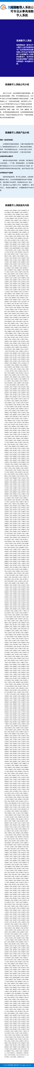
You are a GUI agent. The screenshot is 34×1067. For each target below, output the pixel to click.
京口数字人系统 (25, 412)
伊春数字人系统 (10, 347)
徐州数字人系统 (8, 1001)
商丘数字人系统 (8, 210)
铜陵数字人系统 (22, 238)
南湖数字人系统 (25, 561)
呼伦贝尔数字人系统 (13, 351)
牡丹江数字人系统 (11, 959)
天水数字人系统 (16, 807)
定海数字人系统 (8, 559)
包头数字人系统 (10, 539)
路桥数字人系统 (25, 515)
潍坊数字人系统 (25, 357)
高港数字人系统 (23, 408)
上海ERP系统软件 (10, 1053)
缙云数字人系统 (24, 476)
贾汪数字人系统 (8, 343)
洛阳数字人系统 (16, 724)
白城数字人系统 (18, 347)
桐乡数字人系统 (8, 341)
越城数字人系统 (8, 561)
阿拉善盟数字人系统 (17, 232)
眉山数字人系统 (21, 616)
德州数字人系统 (11, 224)
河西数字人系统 (16, 531)
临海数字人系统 (14, 311)
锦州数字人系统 (19, 878)
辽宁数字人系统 (8, 628)
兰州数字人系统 (22, 648)
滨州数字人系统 (13, 238)
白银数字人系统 (8, 458)
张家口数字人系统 (16, 874)
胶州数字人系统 (8, 918)
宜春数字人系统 (16, 301)
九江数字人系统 (11, 468)
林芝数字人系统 (16, 454)
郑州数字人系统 (16, 585)
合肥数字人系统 (25, 595)
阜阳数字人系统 (19, 468)
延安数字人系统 (19, 842)
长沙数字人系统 (8, 587)
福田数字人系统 (25, 553)
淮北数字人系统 (8, 549)
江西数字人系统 (10, 303)
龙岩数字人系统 (16, 757)
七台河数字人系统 (9, 291)
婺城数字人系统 (25, 559)
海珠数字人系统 (8, 513)
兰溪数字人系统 (16, 856)
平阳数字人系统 (8, 287)
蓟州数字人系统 (8, 266)
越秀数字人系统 (8, 555)
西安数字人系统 (10, 579)
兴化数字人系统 (25, 484)
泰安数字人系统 (8, 301)
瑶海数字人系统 (15, 476)
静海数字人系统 (8, 246)
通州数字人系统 (16, 527)
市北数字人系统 (16, 513)
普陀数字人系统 (16, 396)
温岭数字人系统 (16, 285)
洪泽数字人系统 (25, 486)
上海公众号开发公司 (21, 1055)
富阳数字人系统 (16, 287)
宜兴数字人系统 (25, 343)
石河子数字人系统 (9, 934)
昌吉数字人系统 (18, 418)
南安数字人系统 (8, 987)
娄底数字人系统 (14, 274)
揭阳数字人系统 (13, 618)
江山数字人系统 (25, 478)
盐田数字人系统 (16, 753)
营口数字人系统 (10, 319)
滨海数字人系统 (16, 343)
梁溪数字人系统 (19, 656)
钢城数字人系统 (25, 262)
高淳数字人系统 (25, 244)
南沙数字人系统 (25, 281)
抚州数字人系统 (24, 276)
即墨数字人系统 (16, 890)
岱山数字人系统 (8, 517)
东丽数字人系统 (18, 379)
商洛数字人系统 (10, 957)
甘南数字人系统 (16, 597)
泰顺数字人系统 (13, 228)
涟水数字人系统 (25, 448)
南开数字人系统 (25, 492)
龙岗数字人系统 (10, 365)
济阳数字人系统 (13, 309)
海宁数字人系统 (13, 371)
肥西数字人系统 (19, 367)
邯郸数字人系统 (25, 460)
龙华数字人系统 (13, 335)
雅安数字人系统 (25, 607)
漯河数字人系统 (8, 975)
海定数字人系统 (13, 472)
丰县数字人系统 (25, 565)
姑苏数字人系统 (8, 492)
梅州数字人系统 (21, 236)
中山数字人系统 (18, 613)
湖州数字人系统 (8, 432)
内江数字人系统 (13, 272)
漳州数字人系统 (25, 430)
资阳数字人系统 (10, 993)
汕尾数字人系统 (18, 220)
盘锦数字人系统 (25, 246)
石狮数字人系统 (25, 278)
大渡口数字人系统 (17, 862)
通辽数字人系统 (16, 805)
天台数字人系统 (19, 402)
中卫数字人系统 (19, 420)
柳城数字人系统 (18, 212)
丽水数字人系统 (16, 258)
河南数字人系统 (8, 607)
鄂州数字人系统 (25, 389)
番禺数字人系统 (21, 307)
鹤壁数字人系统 (16, 389)
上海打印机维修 (11, 1055)
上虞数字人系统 (16, 480)
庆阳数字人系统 (18, 268)
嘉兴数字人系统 (12, 470)
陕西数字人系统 (8, 626)
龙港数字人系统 (16, 341)
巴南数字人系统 (8, 920)
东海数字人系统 (15, 410)
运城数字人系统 (21, 270)
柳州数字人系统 (8, 505)
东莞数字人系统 (25, 609)
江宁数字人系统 (8, 289)
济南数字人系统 (16, 589)
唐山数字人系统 (22, 686)
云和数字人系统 (16, 858)
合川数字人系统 (8, 599)
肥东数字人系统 (16, 825)
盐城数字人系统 (16, 279)
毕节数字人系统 (14, 424)
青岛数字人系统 (14, 547)
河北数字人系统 (22, 618)
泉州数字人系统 (16, 591)
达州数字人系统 (25, 603)
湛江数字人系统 (16, 357)
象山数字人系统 (22, 406)
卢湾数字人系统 (21, 333)
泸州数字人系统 (16, 387)
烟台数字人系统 (8, 392)
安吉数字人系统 (25, 480)
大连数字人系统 (21, 692)
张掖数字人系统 (19, 349)
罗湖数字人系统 (25, 511)
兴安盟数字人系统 (11, 270)
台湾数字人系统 (16, 266)
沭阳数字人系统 (16, 484)
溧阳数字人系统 (16, 377)
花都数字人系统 (22, 335)
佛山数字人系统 (16, 428)
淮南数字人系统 (25, 392)
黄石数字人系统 (21, 543)
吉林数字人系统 (16, 628)
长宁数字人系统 (25, 432)
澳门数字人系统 (25, 289)
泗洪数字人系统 (14, 408)
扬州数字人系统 (11, 305)
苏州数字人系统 (25, 551)
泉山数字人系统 (13, 817)
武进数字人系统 (8, 529)
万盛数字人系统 (8, 609)
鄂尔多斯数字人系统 (14, 385)
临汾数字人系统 (14, 295)
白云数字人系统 (16, 827)
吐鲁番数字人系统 (17, 496)
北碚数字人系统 (8, 281)
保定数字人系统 (8, 387)
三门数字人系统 (12, 369)
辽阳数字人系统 (10, 268)
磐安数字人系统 (12, 404)
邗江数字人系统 (10, 569)
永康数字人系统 (25, 285)
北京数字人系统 (8, 595)
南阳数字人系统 (21, 216)
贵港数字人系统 (16, 299)
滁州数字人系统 (16, 359)
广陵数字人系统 (8, 527)
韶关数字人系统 (25, 390)
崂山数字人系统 (16, 789)
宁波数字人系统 (25, 549)
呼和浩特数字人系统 (12, 581)
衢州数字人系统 (16, 894)
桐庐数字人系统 (22, 228)
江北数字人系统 (16, 511)
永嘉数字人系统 (8, 914)
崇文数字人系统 (8, 434)
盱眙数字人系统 (24, 410)
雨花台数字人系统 (9, 379)
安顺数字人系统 (16, 462)
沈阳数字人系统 (16, 650)
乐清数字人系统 (22, 371)
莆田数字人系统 (25, 359)
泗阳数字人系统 (15, 446)
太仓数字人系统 (8, 315)
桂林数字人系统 (8, 428)
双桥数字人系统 (8, 605)
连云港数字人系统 (15, 240)
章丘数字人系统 (14, 337)
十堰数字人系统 (15, 503)
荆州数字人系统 (24, 297)
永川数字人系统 (16, 260)
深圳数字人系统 (18, 680)
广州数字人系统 (8, 589)
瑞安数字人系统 (13, 406)
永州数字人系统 (8, 991)
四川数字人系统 (12, 616)
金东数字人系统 (25, 517)
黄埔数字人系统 (18, 365)
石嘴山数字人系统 (23, 688)
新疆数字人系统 (25, 626)
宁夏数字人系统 (8, 624)
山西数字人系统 (23, 620)
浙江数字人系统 (25, 394)
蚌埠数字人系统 (16, 430)
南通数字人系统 (12, 333)
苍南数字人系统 (8, 264)
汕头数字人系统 (18, 466)
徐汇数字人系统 (16, 755)
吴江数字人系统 (16, 452)
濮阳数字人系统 (15, 297)
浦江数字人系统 (16, 785)
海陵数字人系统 (24, 446)
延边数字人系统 (15, 908)
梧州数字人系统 (16, 390)
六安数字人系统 (16, 896)
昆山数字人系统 (25, 361)
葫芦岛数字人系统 (22, 218)
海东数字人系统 (16, 537)
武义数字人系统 (8, 480)
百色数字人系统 (23, 274)
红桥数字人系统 (25, 414)
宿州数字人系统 (8, 591)
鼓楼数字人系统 (12, 573)
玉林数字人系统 (18, 327)
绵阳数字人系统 (18, 726)
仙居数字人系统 (12, 440)
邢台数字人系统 (21, 422)
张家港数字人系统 (9, 345)
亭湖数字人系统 (21, 658)
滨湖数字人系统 (25, 527)
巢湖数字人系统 (25, 283)
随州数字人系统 (19, 234)
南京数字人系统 (25, 593)
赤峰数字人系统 (8, 460)
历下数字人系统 (25, 513)
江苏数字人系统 (16, 434)
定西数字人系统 (8, 248)
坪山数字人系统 (12, 307)
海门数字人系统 (25, 488)
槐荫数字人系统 (16, 751)
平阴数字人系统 (25, 242)
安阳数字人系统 (14, 801)
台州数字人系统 (8, 279)
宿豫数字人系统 (8, 523)
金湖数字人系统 (15, 375)
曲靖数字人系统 (21, 684)
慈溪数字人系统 (16, 521)
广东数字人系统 (23, 254)
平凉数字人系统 (14, 906)
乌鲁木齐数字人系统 (17, 577)
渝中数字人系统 (16, 553)
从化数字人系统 (8, 262)
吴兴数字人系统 (22, 442)
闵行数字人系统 (25, 509)
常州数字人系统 (21, 470)
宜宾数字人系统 (25, 1005)
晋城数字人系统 (8, 977)
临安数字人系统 (16, 264)
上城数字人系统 (25, 563)
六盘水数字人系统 (14, 502)
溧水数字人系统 (25, 264)
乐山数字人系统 (21, 250)
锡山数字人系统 (16, 450)
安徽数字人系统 (11, 331)
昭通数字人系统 (25, 462)
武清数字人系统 (25, 597)
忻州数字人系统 (24, 385)
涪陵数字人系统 (8, 242)
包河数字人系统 (8, 557)
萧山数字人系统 (25, 341)
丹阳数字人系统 (19, 571)
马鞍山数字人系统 (9, 924)
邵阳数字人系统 (24, 426)
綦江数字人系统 (16, 624)
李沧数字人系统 (10, 400)
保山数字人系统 (23, 424)
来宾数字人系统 (10, 466)
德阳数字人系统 (16, 353)
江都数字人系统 (16, 488)
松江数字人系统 (16, 599)
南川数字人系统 (10, 613)
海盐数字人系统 (16, 783)
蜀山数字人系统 (8, 515)
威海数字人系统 (15, 276)
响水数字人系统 (24, 313)
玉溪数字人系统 (23, 502)
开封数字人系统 (12, 543)
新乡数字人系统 (8, 355)
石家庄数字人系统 (17, 644)
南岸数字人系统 (22, 472)
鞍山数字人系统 (8, 496)
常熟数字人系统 (8, 414)
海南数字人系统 (8, 1003)
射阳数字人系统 (8, 412)
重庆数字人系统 (11, 541)
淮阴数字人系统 (16, 525)
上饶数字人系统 (15, 256)
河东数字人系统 (8, 454)
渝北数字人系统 (16, 892)
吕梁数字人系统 (23, 351)
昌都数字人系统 (8, 494)
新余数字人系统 (8, 430)
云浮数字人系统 (14, 620)
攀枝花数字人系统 (16, 803)
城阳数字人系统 (16, 860)
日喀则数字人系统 (24, 694)
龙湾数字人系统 (8, 521)
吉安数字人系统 (18, 329)
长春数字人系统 (23, 575)
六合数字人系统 (16, 315)
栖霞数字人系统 (16, 414)
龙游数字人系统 (21, 440)
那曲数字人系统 (22, 846)
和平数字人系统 (21, 573)
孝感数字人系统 (24, 325)
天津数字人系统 (16, 595)
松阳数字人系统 (11, 402)
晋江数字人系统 (8, 258)
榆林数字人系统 (11, 321)
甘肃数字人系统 (16, 626)
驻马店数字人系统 (9, 611)
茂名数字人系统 (8, 951)
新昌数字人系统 (13, 442)
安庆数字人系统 (8, 278)
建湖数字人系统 (8, 450)
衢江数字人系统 (16, 517)
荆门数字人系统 (16, 355)
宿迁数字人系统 (25, 599)
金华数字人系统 (16, 361)
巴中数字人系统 (11, 614)
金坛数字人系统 (11, 571)
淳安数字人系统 (12, 216)
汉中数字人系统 (19, 876)
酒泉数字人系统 (11, 293)
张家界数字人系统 (9, 327)
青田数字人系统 (16, 515)
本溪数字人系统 (10, 418)
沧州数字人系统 (23, 295)
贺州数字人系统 (8, 357)
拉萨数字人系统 (18, 652)
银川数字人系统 (21, 646)
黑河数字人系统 (16, 246)
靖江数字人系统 (16, 565)
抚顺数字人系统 (16, 456)
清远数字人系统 (25, 605)
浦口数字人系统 (18, 345)
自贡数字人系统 (8, 462)
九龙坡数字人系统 (9, 398)
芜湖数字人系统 (24, 256)
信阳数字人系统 (16, 603)
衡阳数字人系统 (16, 761)
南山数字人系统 (10, 436)
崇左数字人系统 (22, 545)
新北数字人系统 (16, 490)
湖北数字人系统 (8, 603)
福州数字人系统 (19, 331)
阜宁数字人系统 (24, 375)
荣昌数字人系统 (19, 614)
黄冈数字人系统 (8, 953)
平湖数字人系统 (15, 821)
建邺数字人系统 (16, 492)
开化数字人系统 (21, 369)
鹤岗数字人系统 (25, 454)
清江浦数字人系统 (17, 567)
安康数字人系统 (19, 293)
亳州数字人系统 (16, 507)
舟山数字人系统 (8, 922)
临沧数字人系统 (10, 902)
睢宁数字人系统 (8, 486)
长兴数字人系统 (16, 519)
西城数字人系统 (16, 551)
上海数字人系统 (8, 553)
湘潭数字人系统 (24, 503)
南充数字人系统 (8, 597)
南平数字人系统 (25, 507)
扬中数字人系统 (16, 529)
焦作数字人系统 (15, 325)
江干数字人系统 (16, 781)
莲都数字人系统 (16, 557)
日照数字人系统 (8, 971)
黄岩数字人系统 (25, 557)
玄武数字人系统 (8, 531)
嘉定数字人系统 (12, 226)
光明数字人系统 (16, 281)
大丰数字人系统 (8, 488)
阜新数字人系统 (18, 291)
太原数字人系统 (22, 581)
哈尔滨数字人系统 (14, 575)
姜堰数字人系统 (14, 373)
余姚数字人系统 (16, 563)
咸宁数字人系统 (13, 252)
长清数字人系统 (11, 367)
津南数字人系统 (25, 315)
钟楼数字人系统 (16, 412)
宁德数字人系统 (8, 394)
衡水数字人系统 (12, 250)
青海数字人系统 (25, 624)
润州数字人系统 (25, 377)
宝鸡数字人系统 (10, 498)
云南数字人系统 (18, 611)
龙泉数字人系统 (8, 285)
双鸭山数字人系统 (17, 416)
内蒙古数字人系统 (16, 622)
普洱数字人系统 (25, 353)
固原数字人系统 (25, 458)
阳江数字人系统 (25, 601)
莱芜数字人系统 (16, 283)
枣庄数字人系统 (16, 759)
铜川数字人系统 (8, 537)
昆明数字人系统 (8, 585)
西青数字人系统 (21, 880)
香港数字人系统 (8, 317)
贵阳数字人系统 (24, 583)
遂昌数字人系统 (16, 787)
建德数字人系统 (16, 244)
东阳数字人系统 (23, 311)
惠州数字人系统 (14, 254)
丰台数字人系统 (25, 396)
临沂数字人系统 (16, 601)
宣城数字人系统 (19, 224)
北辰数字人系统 (16, 289)
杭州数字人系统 (25, 591)
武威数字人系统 (21, 383)
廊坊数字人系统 (8, 955)
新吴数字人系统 (8, 377)
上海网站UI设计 (20, 1057)
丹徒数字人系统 (8, 452)
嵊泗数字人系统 (16, 478)
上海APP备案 (13, 1057)
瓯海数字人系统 (16, 482)
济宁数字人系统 (10, 329)
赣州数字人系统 (8, 359)
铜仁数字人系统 (25, 387)
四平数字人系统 (21, 533)
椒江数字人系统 (8, 478)
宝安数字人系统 (18, 398)
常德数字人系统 (25, 355)
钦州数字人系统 (8, 973)
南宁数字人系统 (25, 587)
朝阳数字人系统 (16, 363)
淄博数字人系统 (25, 505)
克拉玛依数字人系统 (14, 535)
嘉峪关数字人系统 (24, 535)
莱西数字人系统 (16, 262)
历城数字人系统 (18, 400)
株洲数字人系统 (19, 682)
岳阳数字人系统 (8, 390)
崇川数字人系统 (18, 569)
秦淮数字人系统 (25, 452)
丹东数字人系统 (21, 844)
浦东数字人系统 (8, 551)
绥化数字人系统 (14, 230)
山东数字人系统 (16, 278)
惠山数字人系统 (8, 490)
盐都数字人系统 (25, 525)
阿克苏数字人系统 (11, 383)
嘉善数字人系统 (8, 482)
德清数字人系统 (16, 561)
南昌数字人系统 (25, 589)
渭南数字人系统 (11, 420)
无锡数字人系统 (16, 432)
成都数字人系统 (15, 583)
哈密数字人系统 (25, 456)
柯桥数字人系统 (8, 519)
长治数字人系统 (12, 422)
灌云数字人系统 (16, 448)
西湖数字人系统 (14, 819)
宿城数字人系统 (8, 565)
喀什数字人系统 (11, 349)
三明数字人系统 (16, 549)
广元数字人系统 (23, 323)
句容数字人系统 (25, 490)
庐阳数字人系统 (19, 438)
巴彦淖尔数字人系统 (21, 321)
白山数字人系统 (16, 809)
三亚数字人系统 (13, 545)
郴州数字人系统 (22, 252)
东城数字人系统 (16, 593)
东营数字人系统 (25, 428)
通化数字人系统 (8, 456)
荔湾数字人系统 (14, 474)
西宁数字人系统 (18, 579)
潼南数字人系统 (25, 622)
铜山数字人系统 (23, 373)
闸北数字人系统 (19, 305)
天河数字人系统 (18, 436)
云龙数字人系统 (8, 448)
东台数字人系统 (25, 287)
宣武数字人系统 (8, 511)
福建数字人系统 (8, 361)
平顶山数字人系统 (9, 464)
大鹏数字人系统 (25, 260)
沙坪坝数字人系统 (17, 791)
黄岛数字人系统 (23, 474)
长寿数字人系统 (21, 226)
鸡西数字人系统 (16, 494)
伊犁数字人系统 (18, 319)
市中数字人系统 (25, 555)
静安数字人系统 (8, 363)
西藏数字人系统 (10, 630)
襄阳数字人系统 (15, 426)
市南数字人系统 (16, 555)
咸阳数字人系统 (16, 458)
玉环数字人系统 (15, 339)
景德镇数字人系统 (23, 547)
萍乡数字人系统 (8, 507)
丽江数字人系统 (8, 389)
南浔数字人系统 (21, 404)
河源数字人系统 (10, 212)
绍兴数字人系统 (16, 394)
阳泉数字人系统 (16, 460)
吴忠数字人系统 (18, 498)
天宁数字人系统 (25, 450)
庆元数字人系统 (16, 888)
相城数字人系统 (25, 529)
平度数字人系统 (8, 283)
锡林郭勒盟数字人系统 (18, 248)
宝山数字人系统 (24, 240)
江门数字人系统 (25, 299)
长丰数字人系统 (23, 337)
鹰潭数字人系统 (16, 392)
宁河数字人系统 (10, 222)
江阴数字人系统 (8, 396)
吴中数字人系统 (18, 654)
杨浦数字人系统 (8, 260)
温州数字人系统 (8, 509)
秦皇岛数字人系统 (20, 500)
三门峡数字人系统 (10, 234)
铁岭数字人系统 (23, 230)
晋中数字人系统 (11, 904)
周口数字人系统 (16, 607)
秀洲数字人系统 (25, 519)
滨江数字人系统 (16, 854)
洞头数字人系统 (14, 444)
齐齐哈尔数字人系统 (11, 533)
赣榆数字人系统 (8, 525)
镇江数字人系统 (16, 509)
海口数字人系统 (16, 587)
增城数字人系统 (16, 242)
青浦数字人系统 (19, 214)
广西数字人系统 (8, 989)
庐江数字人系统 (22, 309)
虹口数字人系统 (25, 279)
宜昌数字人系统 (18, 464)
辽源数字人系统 (25, 494)
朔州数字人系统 (11, 500)
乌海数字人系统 (19, 727)
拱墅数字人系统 (8, 484)
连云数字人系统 (16, 486)
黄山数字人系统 (8, 601)
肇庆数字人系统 (16, 898)
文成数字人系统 (8, 244)
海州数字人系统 (8, 567)
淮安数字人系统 (25, 258)
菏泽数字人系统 (16, 605)
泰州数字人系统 (11, 214)
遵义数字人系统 (19, 541)
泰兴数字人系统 (16, 523)
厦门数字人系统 (18, 303)
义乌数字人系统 (24, 339)
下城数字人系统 (25, 521)
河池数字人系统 (12, 236)
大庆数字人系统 (10, 381)
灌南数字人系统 (16, 852)
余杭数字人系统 (15, 313)
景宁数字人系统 (8, 916)
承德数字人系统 (14, 323)
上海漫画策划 (19, 1053)
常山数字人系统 (16, 823)
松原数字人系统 (18, 381)
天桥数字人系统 (11, 438)
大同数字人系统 (18, 539)
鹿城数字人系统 (8, 563)
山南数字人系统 (8, 416)
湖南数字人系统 (16, 210)
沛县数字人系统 (25, 523)
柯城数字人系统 (16, 559)
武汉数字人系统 (25, 585)
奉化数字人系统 (25, 482)
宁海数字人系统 (23, 444)
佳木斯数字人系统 (17, 317)
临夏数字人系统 (13, 218)
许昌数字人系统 (22, 272)
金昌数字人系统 (21, 729)
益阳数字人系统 (8, 299)
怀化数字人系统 (18, 222)
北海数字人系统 (25, 1003)
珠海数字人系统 (16, 505)
